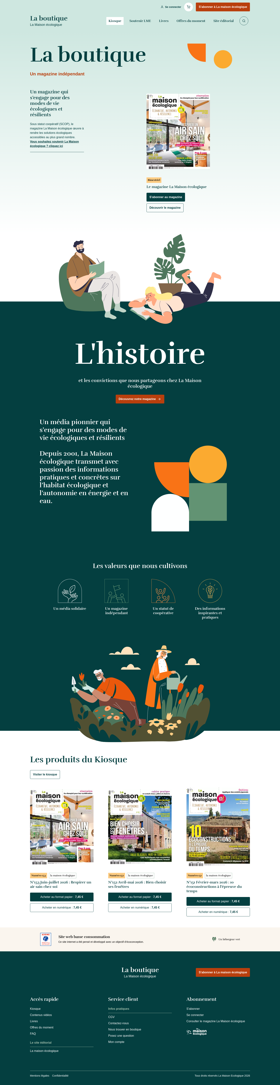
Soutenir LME (140, 21)
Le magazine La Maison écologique (177, 187)
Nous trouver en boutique (124, 1029)
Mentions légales (39, 1075)
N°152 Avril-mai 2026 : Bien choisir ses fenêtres (137, 884)
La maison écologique (44, 1050)
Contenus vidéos (41, 1015)
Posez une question (121, 1035)
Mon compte (116, 1041)
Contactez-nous (118, 1023)
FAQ (33, 1033)
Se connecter (195, 1015)
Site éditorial (223, 21)
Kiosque (115, 21)
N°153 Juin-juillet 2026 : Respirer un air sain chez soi (60, 884)
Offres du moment (191, 21)
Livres (164, 21)
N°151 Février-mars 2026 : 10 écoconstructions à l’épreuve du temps (214, 886)
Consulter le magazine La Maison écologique (215, 1021)
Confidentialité (60, 1075)
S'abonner (193, 1008)
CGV (111, 1017)
